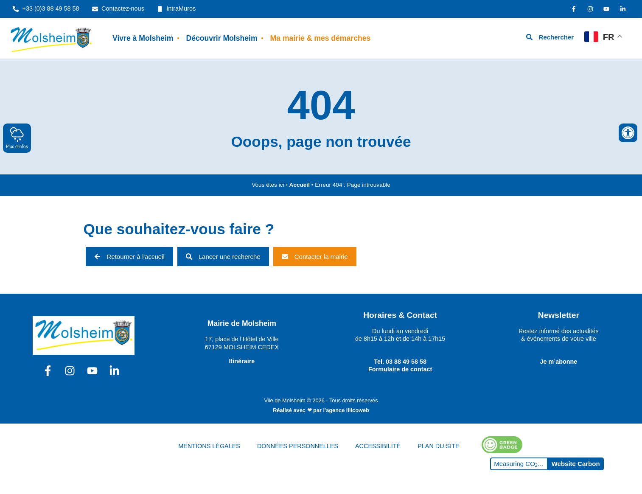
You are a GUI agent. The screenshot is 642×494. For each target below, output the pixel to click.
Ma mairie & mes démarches (320, 38)
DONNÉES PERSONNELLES (297, 446)
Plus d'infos (17, 137)
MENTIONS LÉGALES (209, 446)
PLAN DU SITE (438, 446)
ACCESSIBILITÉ (378, 446)
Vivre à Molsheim (142, 38)
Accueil (299, 185)
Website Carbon (576, 463)
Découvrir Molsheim (221, 38)
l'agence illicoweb (346, 410)
